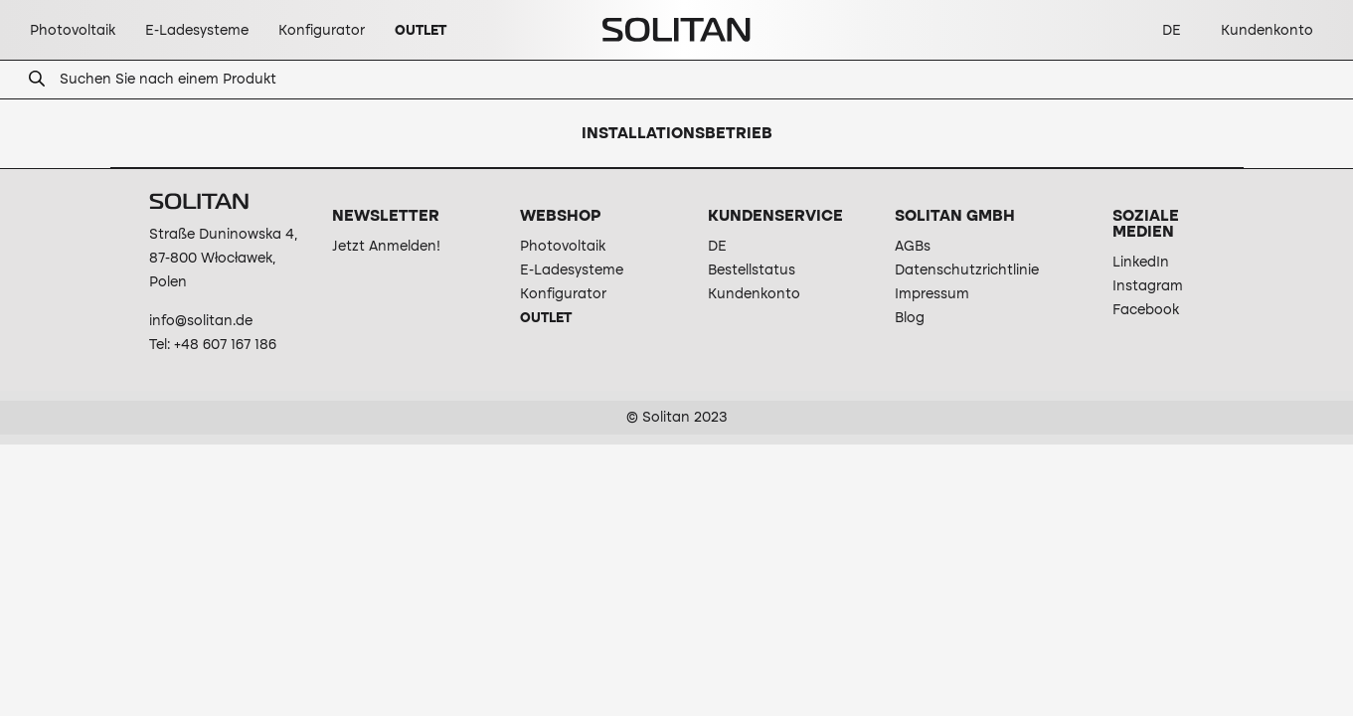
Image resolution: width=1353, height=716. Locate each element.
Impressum (932, 294)
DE (717, 247)
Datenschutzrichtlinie (967, 270)
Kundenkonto (754, 294)
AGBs (912, 247)
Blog (910, 318)
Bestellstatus (751, 270)
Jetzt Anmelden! (386, 247)
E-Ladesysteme (571, 270)
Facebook (1145, 310)
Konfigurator (563, 294)
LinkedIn (1140, 262)
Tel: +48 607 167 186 (212, 345)
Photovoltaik (562, 247)
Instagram (1147, 286)
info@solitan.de (201, 321)
